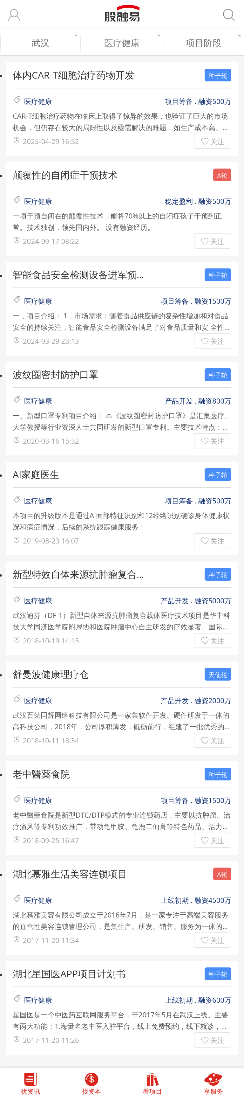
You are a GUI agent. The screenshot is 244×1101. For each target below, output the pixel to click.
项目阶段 (212, 43)
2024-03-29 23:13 (51, 341)
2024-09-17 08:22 (51, 241)
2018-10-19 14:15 (51, 640)
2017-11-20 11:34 (51, 940)
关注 (217, 141)
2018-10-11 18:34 (51, 740)
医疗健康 (130, 43)
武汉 (52, 43)
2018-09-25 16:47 (51, 840)
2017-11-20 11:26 (51, 1040)
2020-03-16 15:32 (51, 441)
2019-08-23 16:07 (51, 540)
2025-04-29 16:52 (51, 141)
